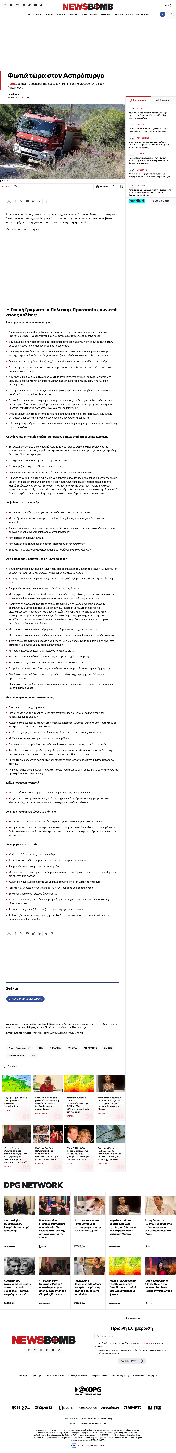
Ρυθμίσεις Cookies (100, 1375)
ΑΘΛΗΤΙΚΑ (105, 14)
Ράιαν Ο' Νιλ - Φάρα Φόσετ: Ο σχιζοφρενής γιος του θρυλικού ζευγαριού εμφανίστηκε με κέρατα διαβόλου (78, 1154)
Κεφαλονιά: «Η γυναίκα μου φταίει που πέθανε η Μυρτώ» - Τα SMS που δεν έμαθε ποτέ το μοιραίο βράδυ (47, 1103)
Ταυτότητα (23, 1375)
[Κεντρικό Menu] (171, 14)
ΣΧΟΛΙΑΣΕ (102, 186)
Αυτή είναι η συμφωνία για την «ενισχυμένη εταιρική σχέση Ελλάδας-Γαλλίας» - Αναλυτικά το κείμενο (150, 192)
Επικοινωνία (138, 1375)
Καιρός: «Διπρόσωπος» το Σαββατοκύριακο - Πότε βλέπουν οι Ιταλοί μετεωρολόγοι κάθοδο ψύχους (122, 1287)
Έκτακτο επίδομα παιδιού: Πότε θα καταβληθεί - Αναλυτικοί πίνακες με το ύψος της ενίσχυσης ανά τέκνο (109, 1154)
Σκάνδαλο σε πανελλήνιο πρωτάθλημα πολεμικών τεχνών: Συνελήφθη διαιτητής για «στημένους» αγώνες (150, 145)
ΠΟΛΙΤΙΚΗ (60, 14)
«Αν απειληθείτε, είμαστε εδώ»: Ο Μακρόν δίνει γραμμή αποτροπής (16, 1225)
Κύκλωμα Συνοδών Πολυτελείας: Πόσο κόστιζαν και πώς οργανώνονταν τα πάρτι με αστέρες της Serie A (46, 1154)
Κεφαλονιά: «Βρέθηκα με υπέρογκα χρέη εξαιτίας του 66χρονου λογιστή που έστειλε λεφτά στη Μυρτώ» (109, 1103)
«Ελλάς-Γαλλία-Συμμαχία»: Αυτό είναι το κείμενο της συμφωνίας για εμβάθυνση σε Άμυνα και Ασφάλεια (149, 161)
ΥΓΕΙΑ (84, 14)
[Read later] (121, 187)
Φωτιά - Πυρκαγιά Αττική (19, 1048)
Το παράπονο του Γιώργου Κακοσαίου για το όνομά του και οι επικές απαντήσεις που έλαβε (158, 1227)
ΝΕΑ (33, 1056)
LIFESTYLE (118, 14)
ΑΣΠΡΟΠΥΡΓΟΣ (90, 1048)
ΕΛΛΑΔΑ (49, 14)
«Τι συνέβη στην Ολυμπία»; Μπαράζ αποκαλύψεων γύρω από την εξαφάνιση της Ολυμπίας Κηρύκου (52, 1287)
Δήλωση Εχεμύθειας (55, 1375)
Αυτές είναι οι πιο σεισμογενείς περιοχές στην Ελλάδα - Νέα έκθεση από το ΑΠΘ (148, 130)
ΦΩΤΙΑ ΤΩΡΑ (55, 1048)
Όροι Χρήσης (37, 1375)
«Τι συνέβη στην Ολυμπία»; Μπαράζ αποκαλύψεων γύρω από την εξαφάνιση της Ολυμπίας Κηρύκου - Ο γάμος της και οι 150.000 (15, 1155)
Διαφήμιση (152, 1375)
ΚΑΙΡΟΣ (129, 14)
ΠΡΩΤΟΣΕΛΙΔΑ (142, 14)
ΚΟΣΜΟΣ (94, 14)
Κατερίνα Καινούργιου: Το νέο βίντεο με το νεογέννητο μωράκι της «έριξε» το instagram (87, 1225)
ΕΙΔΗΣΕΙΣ (108, 1048)
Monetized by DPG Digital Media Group (97, 1418)
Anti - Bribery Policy (120, 1375)
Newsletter (28, 1033)
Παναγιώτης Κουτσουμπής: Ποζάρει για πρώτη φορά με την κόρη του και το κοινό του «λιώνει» (87, 1287)
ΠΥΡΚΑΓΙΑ (72, 1048)
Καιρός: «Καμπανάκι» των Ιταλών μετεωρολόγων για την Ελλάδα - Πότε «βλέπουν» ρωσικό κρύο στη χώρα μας (78, 1104)
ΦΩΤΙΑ (40, 1048)
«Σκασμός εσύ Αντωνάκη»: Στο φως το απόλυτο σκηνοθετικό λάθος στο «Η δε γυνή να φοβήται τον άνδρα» (17, 1287)
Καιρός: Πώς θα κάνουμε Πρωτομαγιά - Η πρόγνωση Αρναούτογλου (15, 1101)
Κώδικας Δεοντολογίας (78, 1375)
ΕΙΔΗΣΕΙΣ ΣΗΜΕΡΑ (16, 1056)
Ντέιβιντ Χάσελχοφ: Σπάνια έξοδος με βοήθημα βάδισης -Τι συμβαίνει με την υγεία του (150, 176)
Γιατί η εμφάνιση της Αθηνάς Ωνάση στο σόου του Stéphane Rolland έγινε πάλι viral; (158, 1285)
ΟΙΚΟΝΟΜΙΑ (73, 14)
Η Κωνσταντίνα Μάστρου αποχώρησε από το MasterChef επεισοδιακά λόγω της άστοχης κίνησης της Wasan (52, 1229)
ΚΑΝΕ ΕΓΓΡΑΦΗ (132, 1361)
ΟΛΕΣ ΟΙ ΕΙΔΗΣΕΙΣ (34, 14)
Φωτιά (12, 83)
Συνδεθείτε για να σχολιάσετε (25, 998)
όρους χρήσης (143, 1343)
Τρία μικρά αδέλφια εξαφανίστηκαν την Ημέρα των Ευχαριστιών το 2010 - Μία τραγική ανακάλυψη (148, 115)
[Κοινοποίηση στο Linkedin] (40, 201)
